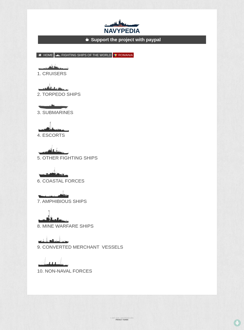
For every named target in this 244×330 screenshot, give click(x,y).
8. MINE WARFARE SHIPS (65, 223)
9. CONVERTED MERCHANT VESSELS (80, 244)
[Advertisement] (122, 307)
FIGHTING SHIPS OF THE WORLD (83, 55)
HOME (45, 55)
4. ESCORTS (53, 132)
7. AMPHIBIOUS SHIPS (62, 198)
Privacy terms (122, 320)
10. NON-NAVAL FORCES (64, 268)
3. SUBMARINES (55, 109)
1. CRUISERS (53, 70)
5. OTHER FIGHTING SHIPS (67, 154)
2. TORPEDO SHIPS (59, 91)
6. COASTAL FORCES (60, 177)
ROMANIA (123, 55)
